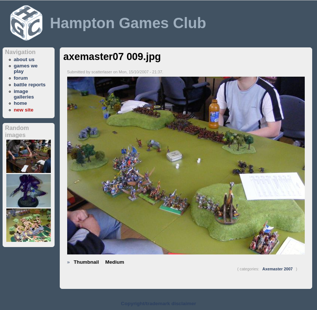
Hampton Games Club (128, 22)
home (20, 103)
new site (23, 110)
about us (24, 59)
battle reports (30, 84)
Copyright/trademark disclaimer (158, 303)
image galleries (24, 94)
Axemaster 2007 (277, 269)
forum (21, 78)
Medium (114, 262)
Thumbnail (86, 262)
